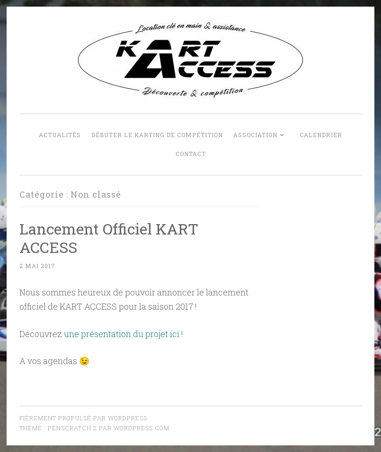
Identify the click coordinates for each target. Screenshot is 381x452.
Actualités (60, 135)
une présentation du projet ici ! (123, 333)
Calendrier (321, 135)
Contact (191, 153)
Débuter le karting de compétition (157, 135)
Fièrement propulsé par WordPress (83, 418)
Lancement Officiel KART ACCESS (108, 237)
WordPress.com (141, 428)
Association (255, 135)
